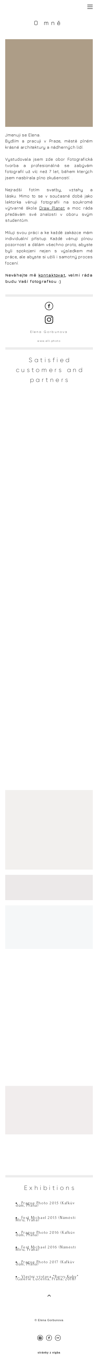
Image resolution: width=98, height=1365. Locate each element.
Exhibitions (50, 1195)
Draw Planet (52, 209)
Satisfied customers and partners (50, 377)
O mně (50, 27)
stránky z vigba (49, 1352)
